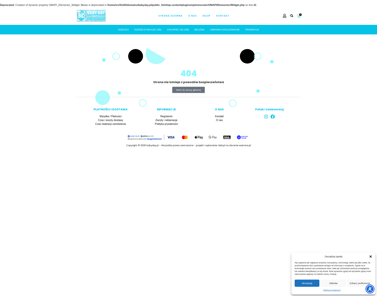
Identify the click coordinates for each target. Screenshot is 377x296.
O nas (192, 16)
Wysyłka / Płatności (111, 116)
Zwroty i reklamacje (166, 120)
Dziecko (123, 29)
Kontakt (222, 16)
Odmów (333, 283)
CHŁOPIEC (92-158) (178, 29)
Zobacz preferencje (360, 283)
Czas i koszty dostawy (110, 120)
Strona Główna (170, 16)
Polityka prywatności (332, 290)
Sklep (206, 16)
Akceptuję (307, 283)
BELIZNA (200, 29)
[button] (370, 256)
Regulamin (166, 116)
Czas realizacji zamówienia (110, 124)
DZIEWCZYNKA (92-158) (147, 29)
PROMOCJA (252, 29)
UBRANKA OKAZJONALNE (225, 29)
